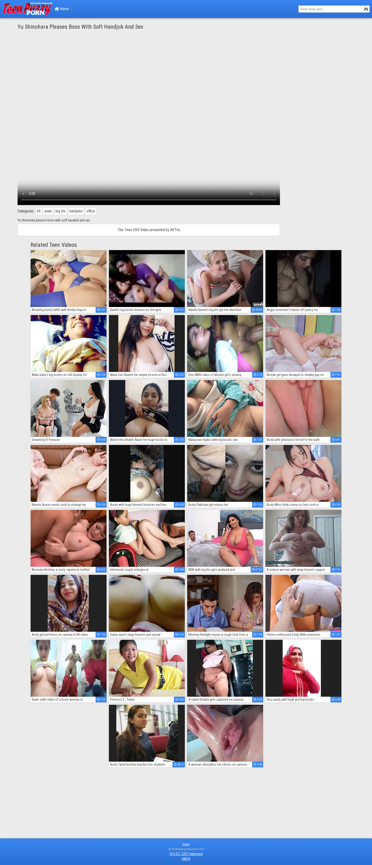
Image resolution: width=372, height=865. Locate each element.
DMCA (186, 859)
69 (39, 211)
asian (48, 211)
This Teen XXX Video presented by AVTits (148, 230)
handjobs (76, 211)
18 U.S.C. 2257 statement (186, 854)
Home (62, 9)
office (91, 211)
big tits (61, 211)
